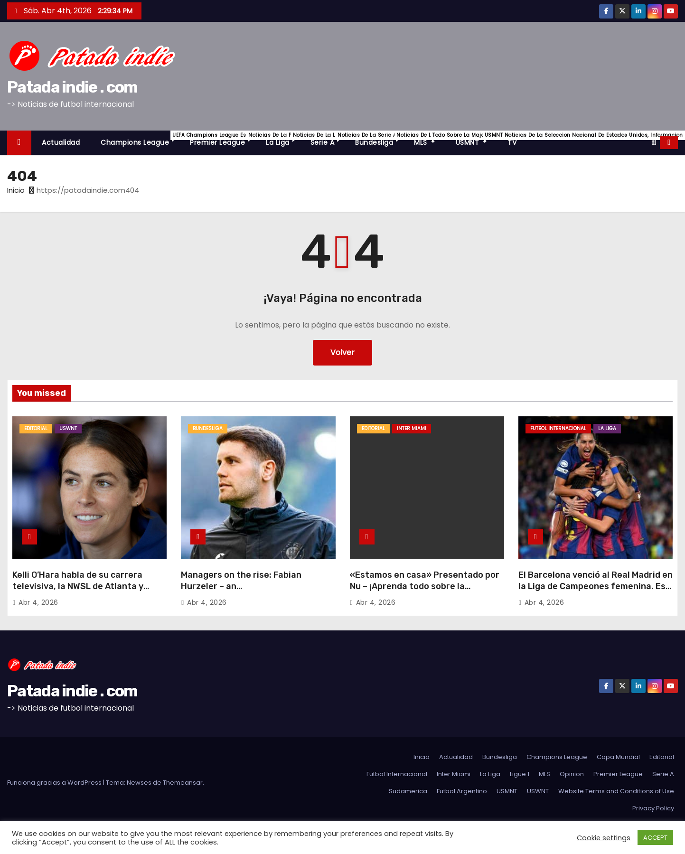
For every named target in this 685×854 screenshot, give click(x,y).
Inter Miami (411, 428)
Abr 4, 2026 (38, 602)
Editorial (35, 428)
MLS (429, 139)
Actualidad (61, 142)
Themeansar (183, 782)
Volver (342, 352)
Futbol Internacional (558, 428)
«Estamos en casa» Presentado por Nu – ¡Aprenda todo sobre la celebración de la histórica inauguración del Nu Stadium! (424, 592)
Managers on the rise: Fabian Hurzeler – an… (241, 580)
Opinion (572, 774)
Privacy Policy (653, 808)
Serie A (327, 139)
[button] (654, 142)
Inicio (16, 190)
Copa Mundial (618, 756)
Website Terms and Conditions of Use (616, 791)
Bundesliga (379, 139)
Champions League (140, 139)
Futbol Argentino (462, 791)
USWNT (68, 428)
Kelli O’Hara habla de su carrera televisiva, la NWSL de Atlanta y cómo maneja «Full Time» (77, 586)
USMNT (476, 139)
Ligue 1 (519, 774)
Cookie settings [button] (603, 838)
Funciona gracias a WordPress (55, 782)
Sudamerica (408, 791)
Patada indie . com (72, 87)
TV (511, 142)
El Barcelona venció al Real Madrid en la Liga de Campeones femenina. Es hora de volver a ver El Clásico (595, 586)
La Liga (283, 139)
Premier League (222, 139)
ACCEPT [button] (655, 837)
